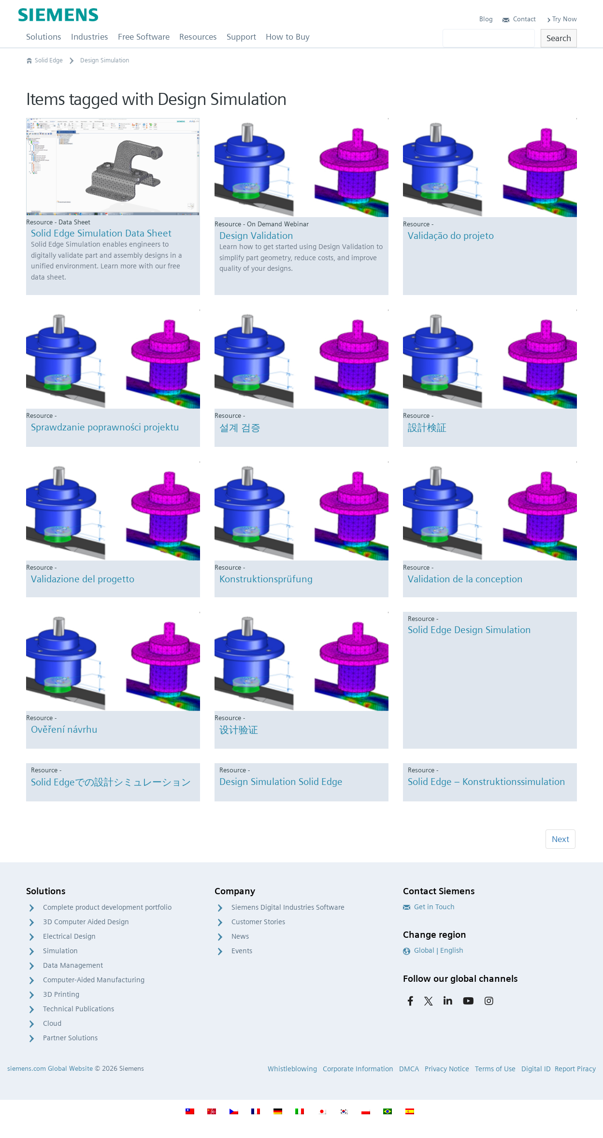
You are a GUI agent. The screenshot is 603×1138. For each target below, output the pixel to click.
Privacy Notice (447, 1068)
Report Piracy (575, 1068)
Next (560, 839)
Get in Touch (429, 906)
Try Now (561, 19)
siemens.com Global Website (50, 1068)
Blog (486, 19)
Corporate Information (358, 1068)
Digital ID (536, 1068)
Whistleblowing (292, 1068)
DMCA (409, 1068)
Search (558, 38)
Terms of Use (495, 1068)
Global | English (433, 950)
